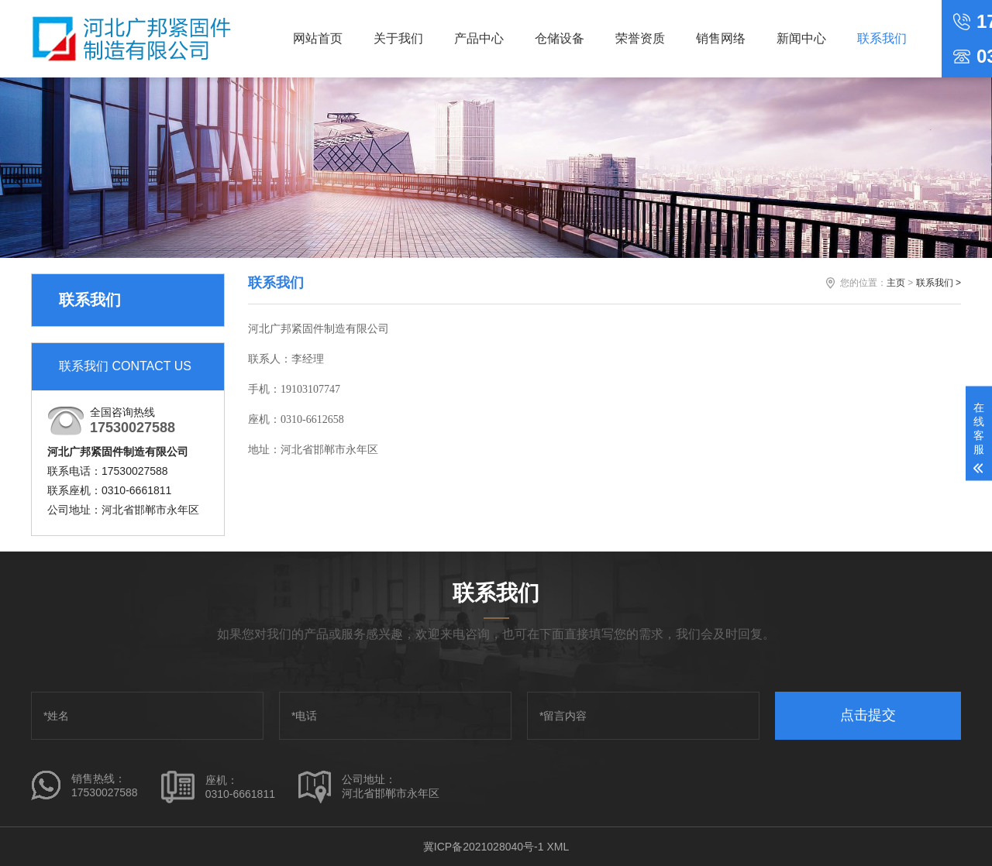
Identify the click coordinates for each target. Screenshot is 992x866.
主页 (896, 282)
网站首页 (318, 38)
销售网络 (721, 38)
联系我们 (882, 38)
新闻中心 (801, 38)
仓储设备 (559, 38)
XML (557, 846)
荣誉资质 (640, 38)
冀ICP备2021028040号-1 (483, 846)
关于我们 (398, 38)
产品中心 (479, 38)
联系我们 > (938, 282)
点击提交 (868, 715)
